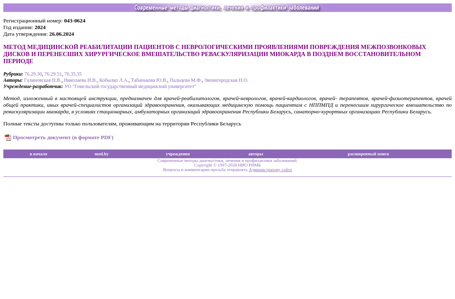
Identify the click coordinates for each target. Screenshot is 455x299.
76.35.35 (73, 74)
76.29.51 (53, 74)
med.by (101, 154)
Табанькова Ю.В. (149, 80)
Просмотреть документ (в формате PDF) (63, 137)
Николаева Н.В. (80, 80)
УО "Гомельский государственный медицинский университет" (130, 86)
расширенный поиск (368, 154)
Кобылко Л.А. (114, 80)
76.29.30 (33, 74)
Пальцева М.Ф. (186, 80)
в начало (38, 154)
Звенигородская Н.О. (226, 80)
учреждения (178, 154)
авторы (255, 154)
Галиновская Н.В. (42, 80)
